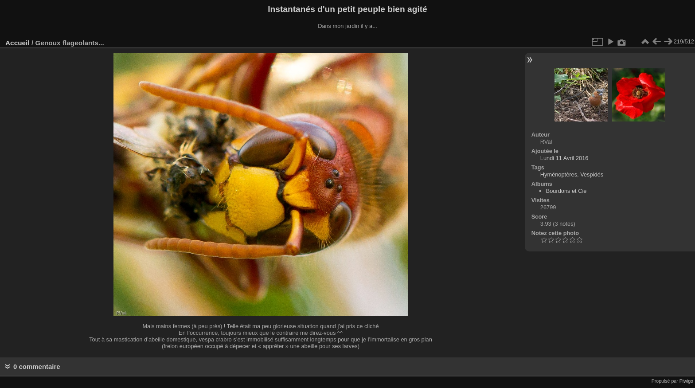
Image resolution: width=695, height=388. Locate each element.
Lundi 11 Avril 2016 (564, 158)
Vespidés (591, 174)
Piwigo (686, 381)
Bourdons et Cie (566, 191)
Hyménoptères (558, 174)
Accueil (17, 43)
